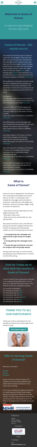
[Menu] (2, 2)
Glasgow (6, 375)
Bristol (5, 373)
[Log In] (35, 2)
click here (26, 103)
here (23, 71)
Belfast (5, 371)
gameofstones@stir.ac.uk (18, 444)
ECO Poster (29, 77)
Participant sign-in (18, 329)
